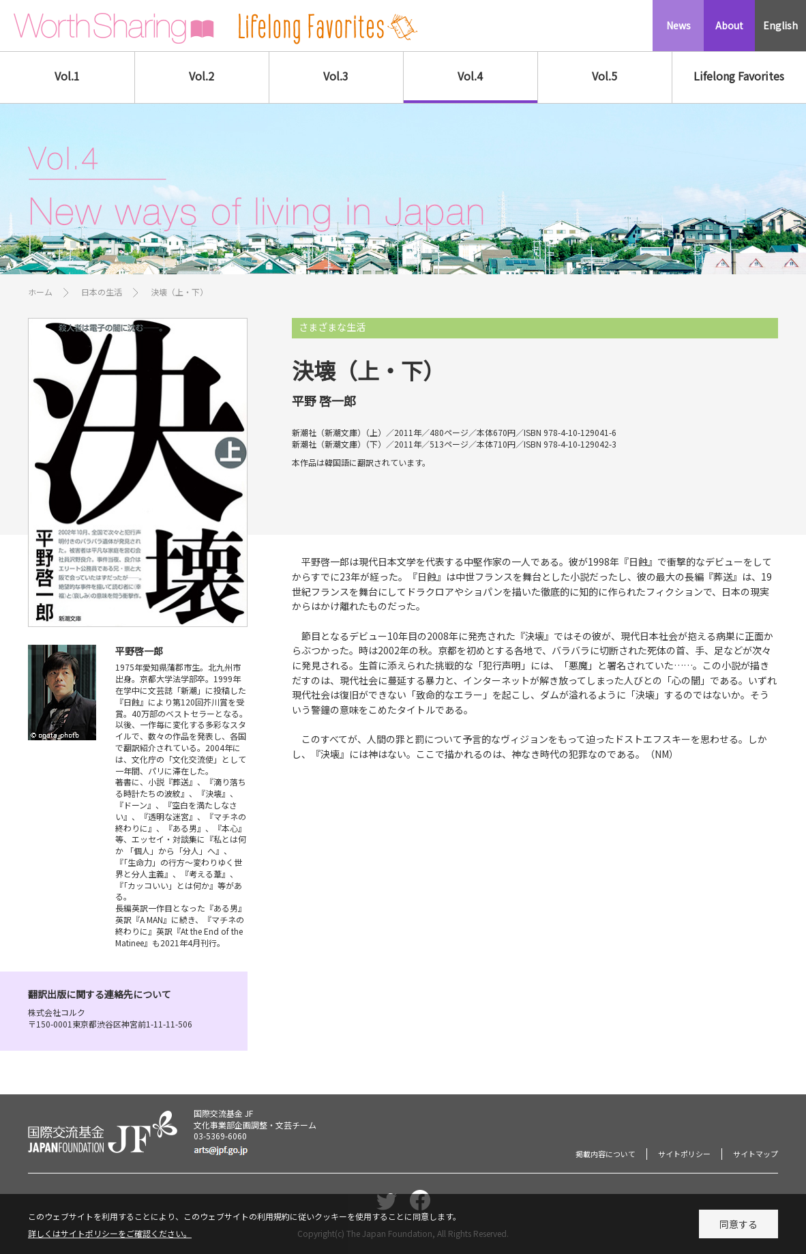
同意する (738, 1228)
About (729, 25)
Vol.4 (470, 76)
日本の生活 (101, 291)
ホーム (40, 291)
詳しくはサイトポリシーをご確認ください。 (110, 1237)
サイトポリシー (684, 1153)
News (678, 25)
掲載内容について (606, 1153)
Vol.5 (604, 76)
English (780, 25)
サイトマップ (755, 1153)
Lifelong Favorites (738, 76)
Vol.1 (67, 76)
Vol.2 (201, 76)
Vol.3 (335, 76)
